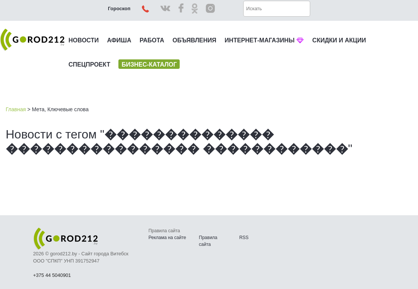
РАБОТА (152, 40)
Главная (16, 109)
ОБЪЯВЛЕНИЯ (194, 40)
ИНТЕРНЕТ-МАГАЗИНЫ (264, 40)
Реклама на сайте (167, 237)
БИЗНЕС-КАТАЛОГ (149, 64)
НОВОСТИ (83, 40)
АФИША (119, 40)
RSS (244, 237)
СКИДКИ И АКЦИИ (339, 40)
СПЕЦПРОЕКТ (89, 64)
